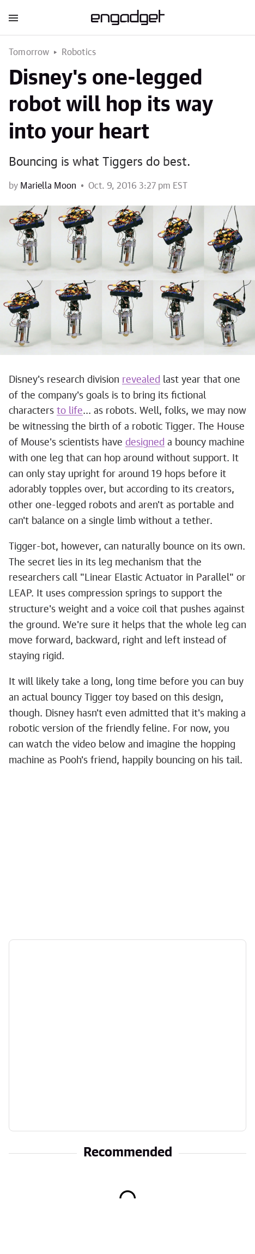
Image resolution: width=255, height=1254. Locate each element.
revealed (141, 380)
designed (145, 443)
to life (70, 411)
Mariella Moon (48, 186)
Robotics (79, 52)
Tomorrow (29, 52)
